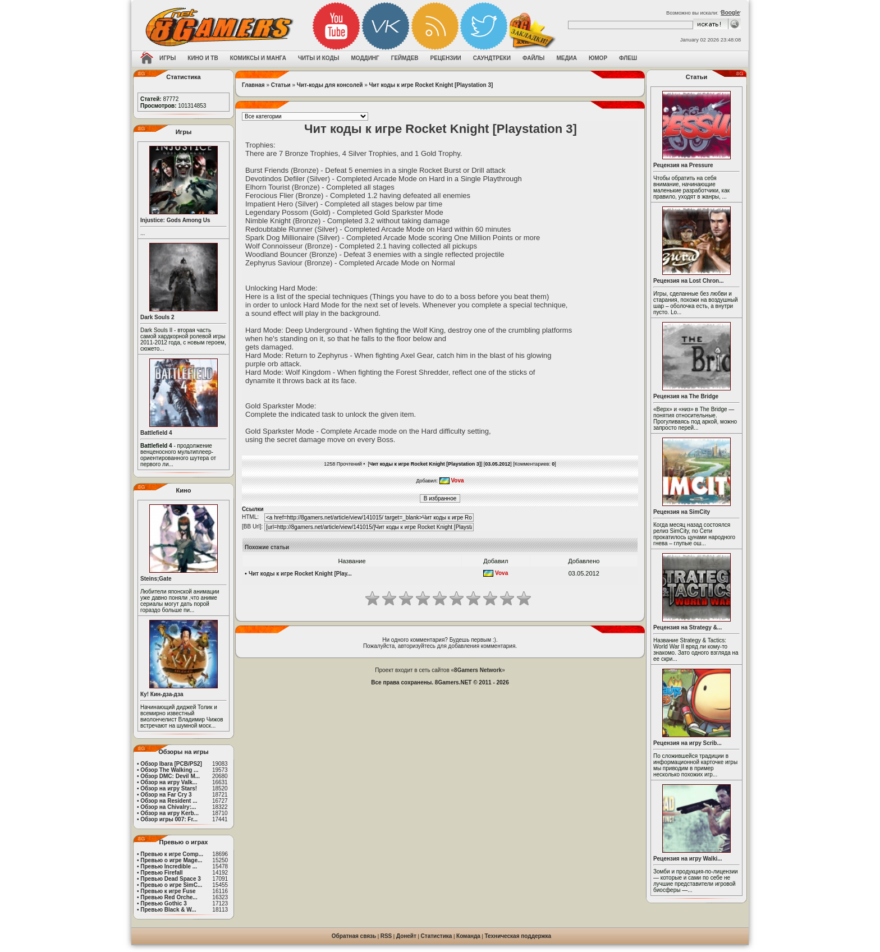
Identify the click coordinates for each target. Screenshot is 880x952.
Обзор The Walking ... (169, 770)
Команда (468, 936)
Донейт (406, 936)
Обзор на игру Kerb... (169, 813)
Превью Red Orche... (168, 897)
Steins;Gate (156, 579)
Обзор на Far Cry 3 (165, 795)
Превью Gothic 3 (163, 903)
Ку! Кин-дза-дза (161, 694)
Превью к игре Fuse (167, 891)
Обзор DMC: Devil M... (170, 776)
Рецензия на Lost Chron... (688, 281)
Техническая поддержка (518, 936)
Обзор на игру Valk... (168, 782)
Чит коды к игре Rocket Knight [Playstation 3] (431, 85)
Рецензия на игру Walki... (687, 859)
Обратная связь (354, 936)
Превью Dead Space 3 (170, 879)
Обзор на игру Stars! (168, 788)
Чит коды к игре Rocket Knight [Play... (300, 574)
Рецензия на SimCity (681, 512)
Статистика (436, 936)
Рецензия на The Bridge (685, 396)
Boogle (730, 13)
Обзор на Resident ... (168, 801)
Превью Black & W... (168, 910)
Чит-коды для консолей (330, 85)
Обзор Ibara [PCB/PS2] (171, 764)
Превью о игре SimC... (171, 885)
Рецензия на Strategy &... (687, 627)
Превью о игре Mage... (171, 860)
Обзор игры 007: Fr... (169, 819)
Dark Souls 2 (157, 317)
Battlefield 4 (156, 433)
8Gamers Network (478, 670)
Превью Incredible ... (168, 866)
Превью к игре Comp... (171, 854)
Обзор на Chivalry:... (168, 807)
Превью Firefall (161, 873)
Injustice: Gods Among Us (175, 220)
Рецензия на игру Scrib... (687, 743)
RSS (386, 936)
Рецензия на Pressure (683, 165)
